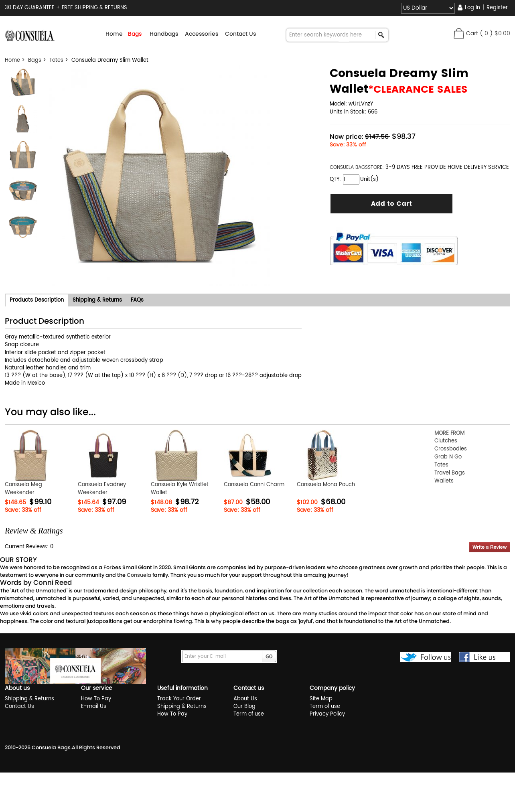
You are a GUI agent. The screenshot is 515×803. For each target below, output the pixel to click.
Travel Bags (449, 473)
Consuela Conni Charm (254, 485)
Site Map (321, 699)
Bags (34, 60)
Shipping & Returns (29, 699)
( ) (495, 33)
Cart (472, 33)
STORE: (357, 167)
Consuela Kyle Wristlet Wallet (180, 489)
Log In (472, 8)
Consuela (139, 575)
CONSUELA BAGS (349, 167)
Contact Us (240, 34)
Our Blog (244, 706)
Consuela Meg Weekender (23, 489)
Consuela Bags (51, 747)
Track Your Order (179, 699)
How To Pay (96, 699)
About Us (245, 699)
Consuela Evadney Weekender (102, 489)
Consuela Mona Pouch (326, 485)
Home (114, 34)
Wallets (444, 481)
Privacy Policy (327, 714)
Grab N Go (448, 457)
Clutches (445, 441)
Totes (56, 60)
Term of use (248, 714)
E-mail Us (93, 706)
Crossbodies (450, 449)
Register (497, 8)
